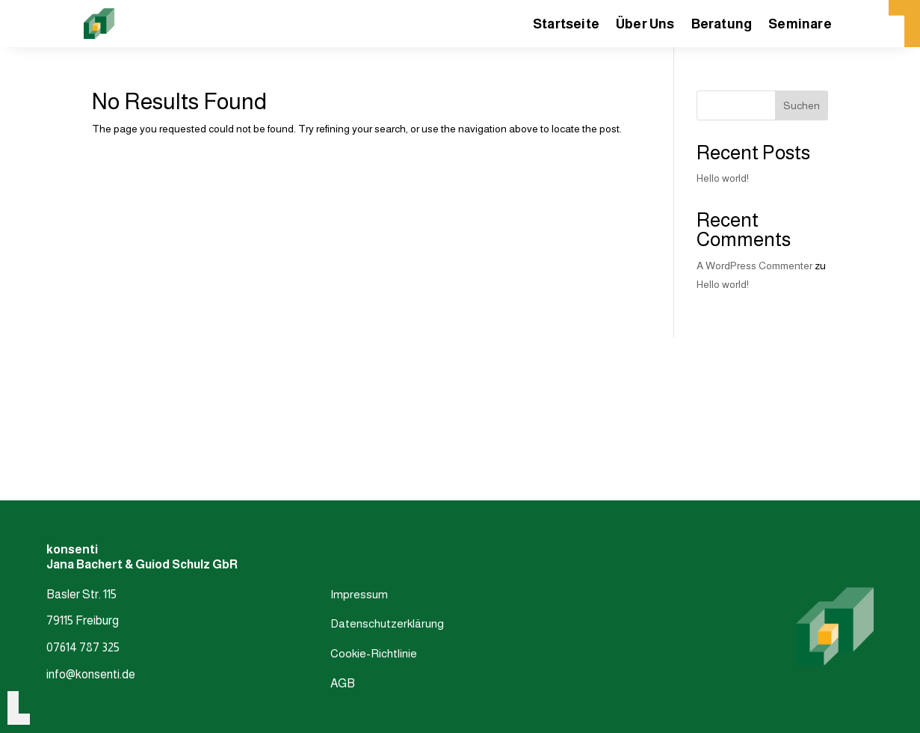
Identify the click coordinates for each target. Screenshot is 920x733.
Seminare (800, 25)
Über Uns (645, 25)
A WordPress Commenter (754, 266)
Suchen (801, 105)
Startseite (566, 25)
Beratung (722, 25)
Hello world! (723, 178)
